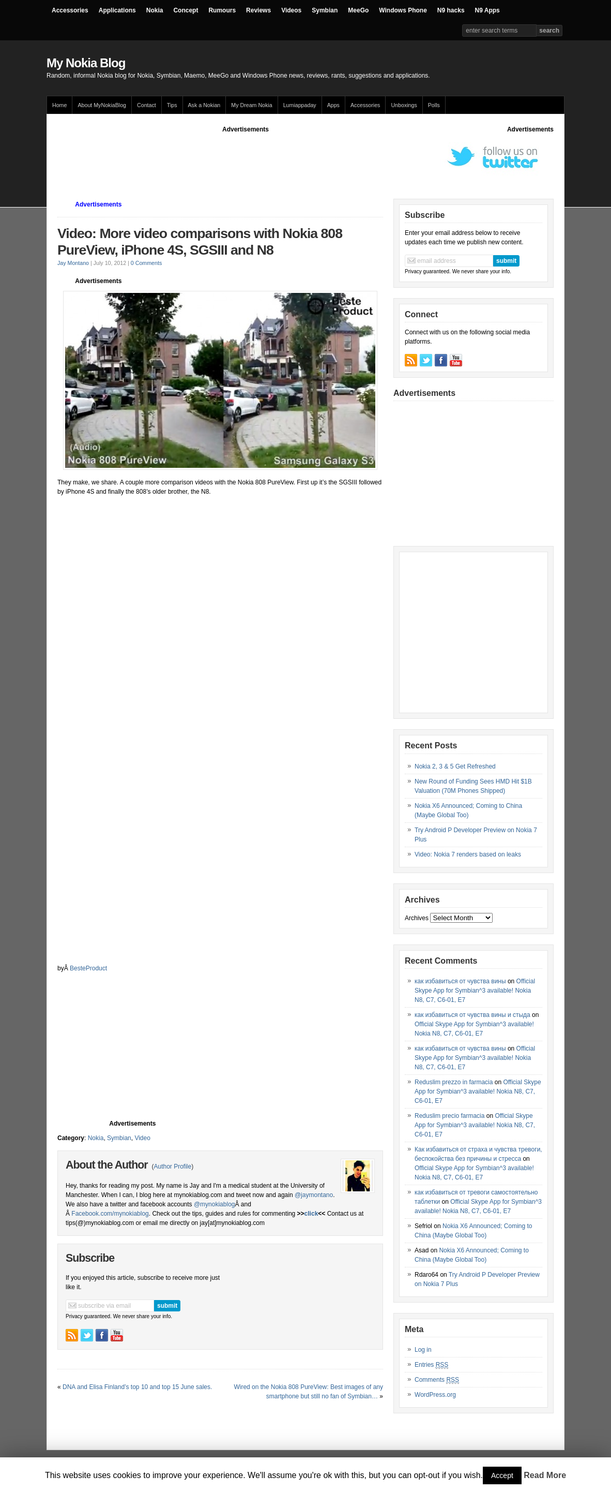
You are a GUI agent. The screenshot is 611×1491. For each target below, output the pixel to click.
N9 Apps (487, 10)
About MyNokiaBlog (102, 105)
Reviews (258, 10)
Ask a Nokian (204, 105)
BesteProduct (88, 968)
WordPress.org (435, 1394)
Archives (417, 918)
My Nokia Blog (86, 63)
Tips (172, 105)
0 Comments (146, 263)
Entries (431, 1365)
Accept (502, 1475)
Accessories (70, 10)
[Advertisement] (245, 157)
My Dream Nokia (251, 105)
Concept (185, 10)
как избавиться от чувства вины (460, 981)
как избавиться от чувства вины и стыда (472, 1014)
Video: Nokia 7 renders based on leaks (468, 854)
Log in (423, 1349)
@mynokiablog (214, 1204)
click (311, 1213)
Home (59, 105)
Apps (333, 105)
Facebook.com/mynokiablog (109, 1213)
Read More (545, 1475)
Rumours (222, 10)
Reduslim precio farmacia (449, 1115)
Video (142, 1138)
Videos (291, 10)
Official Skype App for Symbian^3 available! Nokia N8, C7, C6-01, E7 (475, 990)
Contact (146, 105)
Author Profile (172, 1166)
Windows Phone (403, 10)
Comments (437, 1380)
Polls (434, 105)
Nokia (154, 10)
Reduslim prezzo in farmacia (454, 1082)
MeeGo (358, 10)
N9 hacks (451, 10)
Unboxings (404, 105)
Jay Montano (73, 263)
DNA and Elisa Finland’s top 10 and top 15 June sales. (137, 1387)
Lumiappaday (299, 105)
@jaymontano (314, 1195)
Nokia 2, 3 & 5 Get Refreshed (455, 766)
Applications (117, 10)
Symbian (325, 10)
